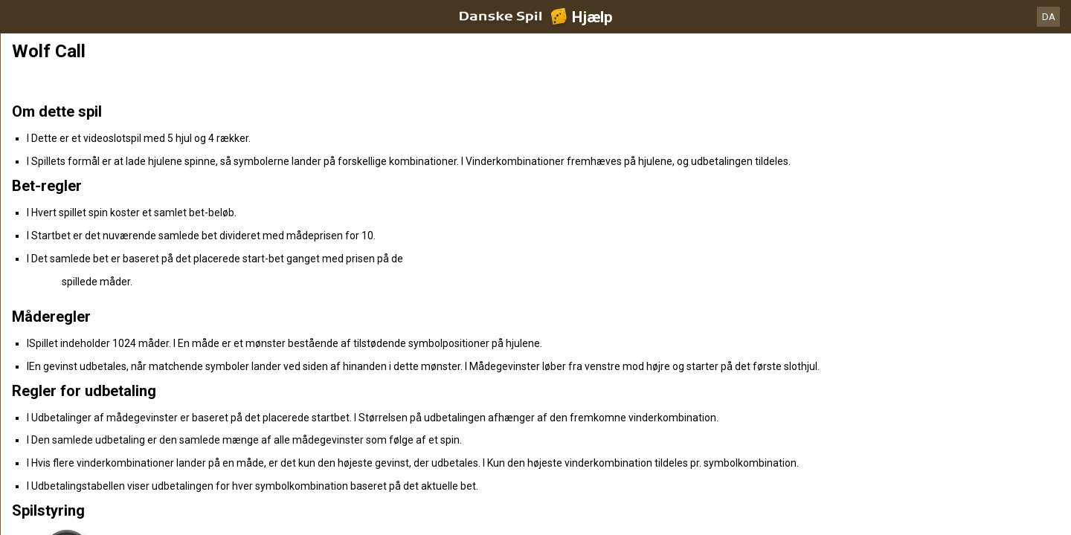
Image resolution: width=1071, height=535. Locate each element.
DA (1048, 16)
